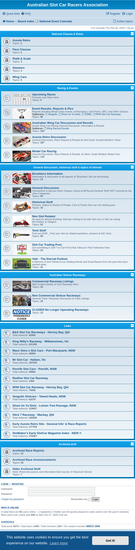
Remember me (81, 499)
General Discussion (45, 188)
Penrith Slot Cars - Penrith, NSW (34, 369)
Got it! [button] (110, 540)
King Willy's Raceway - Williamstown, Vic (40, 341)
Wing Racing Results (56, 128)
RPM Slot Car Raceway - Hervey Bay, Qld (40, 387)
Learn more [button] (59, 543)
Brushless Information (47, 173)
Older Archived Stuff (26, 469)
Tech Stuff (39, 230)
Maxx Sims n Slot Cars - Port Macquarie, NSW (43, 350)
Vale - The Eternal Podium (50, 258)
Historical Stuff (42, 202)
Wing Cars (19, 77)
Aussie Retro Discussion (49, 137)
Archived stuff (67, 444)
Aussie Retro (21, 40)
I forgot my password (12, 499)
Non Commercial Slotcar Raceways (56, 295)
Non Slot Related (43, 216)
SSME (86, 114)
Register (18, 484)
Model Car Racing (44, 151)
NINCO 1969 (93, 526)
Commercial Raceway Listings (53, 281)
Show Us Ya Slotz (69, 114)
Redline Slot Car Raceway (30, 378)
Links (67, 326)
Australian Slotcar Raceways (67, 275)
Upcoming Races (44, 94)
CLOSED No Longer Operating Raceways (60, 309)
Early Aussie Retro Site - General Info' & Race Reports (49, 424)
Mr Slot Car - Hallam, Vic (29, 359)
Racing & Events (67, 88)
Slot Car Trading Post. (47, 244)
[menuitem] (26, 14)
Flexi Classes (21, 49)
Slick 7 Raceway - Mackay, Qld (33, 414)
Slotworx (18, 67)
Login (4, 484)
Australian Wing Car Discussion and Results (62, 122)
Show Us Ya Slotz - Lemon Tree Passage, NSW (44, 405)
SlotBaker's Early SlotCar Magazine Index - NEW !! (46, 433)
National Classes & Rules (67, 34)
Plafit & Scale (21, 58)
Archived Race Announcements (34, 459)
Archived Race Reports (28, 450)
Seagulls (51, 114)
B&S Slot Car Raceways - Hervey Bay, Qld (41, 332)
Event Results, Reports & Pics (52, 108)
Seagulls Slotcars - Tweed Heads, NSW (39, 396)
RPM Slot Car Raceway (107, 114)
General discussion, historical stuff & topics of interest (67, 167)
